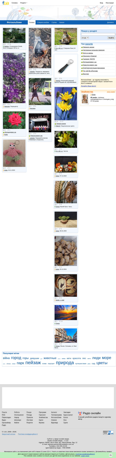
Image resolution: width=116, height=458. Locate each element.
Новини (54, 420)
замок (59, 358)
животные (50, 358)
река (89, 363)
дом (41, 358)
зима (63, 358)
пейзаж (33, 362)
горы (26, 358)
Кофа (5, 134)
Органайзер (6, 422)
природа (65, 362)
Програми (42, 412)
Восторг (85, 74)
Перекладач (6, 417)
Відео (4, 420)
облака (9, 363)
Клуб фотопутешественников (93, 68)
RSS (3, 415)
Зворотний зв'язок (8, 434)
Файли (16, 422)
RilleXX (57, 126)
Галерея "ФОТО (88, 59)
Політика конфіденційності (28, 434)
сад (93, 363)
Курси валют (68, 415)
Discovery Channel (89, 56)
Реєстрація (110, 3)
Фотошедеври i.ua (88, 62)
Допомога (110, 22)
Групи (65, 422)
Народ (16, 417)
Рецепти (30, 422)
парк (20, 363)
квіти (69, 358)
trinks (5, 170)
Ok (111, 455)
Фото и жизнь (87, 53)
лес (84, 358)
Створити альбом (43, 22)
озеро (13, 363)
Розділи (23, 3)
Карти (41, 420)
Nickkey (6, 46)
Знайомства (87, 92)
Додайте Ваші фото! (88, 86)
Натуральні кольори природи (92, 50)
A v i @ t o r (59, 48)
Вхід (101, 3)
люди (96, 358)
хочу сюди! (111, 92)
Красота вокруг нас (89, 65)
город (16, 357)
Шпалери (17, 420)
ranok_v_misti (59, 300)
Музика (41, 422)
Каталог (54, 412)
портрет (51, 363)
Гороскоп (42, 415)
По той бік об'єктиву (89, 71)
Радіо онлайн (92, 413)
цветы (102, 363)
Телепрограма (56, 415)
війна (6, 358)
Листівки (30, 420)
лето (89, 358)
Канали (61, 22)
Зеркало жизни (87, 47)
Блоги (65, 417)
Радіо (4, 425)
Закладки (66, 412)
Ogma (57, 206)
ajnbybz (32, 71)
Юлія (92, 95)
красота (77, 358)
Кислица (32, 108)
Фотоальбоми (56, 417)
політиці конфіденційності (85, 454)
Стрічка (54, 22)
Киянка (57, 80)
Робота (16, 412)
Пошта (4, 412)
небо (4, 363)
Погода (29, 415)
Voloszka (6, 106)
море (106, 357)
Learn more (85, 456)
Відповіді (54, 422)
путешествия (80, 363)
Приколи (30, 417)
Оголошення (19, 415)
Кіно (65, 420)
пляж (44, 363)
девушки (34, 358)
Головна (14, 3)
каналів (89, 44)
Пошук (29, 412)
